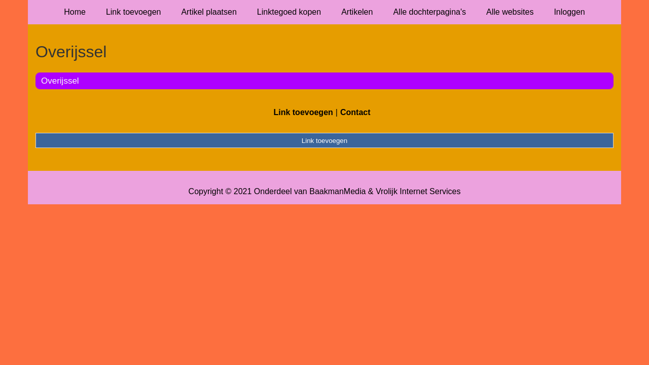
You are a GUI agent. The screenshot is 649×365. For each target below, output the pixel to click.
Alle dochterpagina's (429, 12)
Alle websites (509, 12)
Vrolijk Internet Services (418, 191)
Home (75, 12)
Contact (355, 112)
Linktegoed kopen (289, 12)
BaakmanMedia (337, 191)
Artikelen (357, 12)
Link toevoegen (133, 12)
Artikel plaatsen (208, 12)
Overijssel (60, 81)
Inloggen (569, 12)
